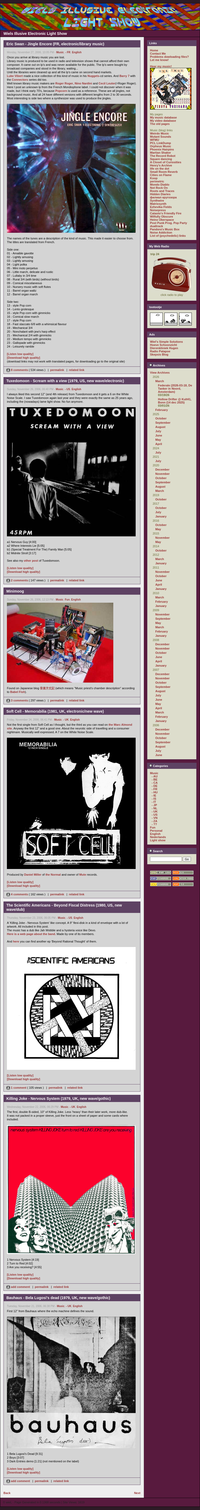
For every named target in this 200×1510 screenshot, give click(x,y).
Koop (153, 178)
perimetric (157, 181)
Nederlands (158, 837)
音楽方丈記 (47, 688)
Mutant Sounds (160, 136)
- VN (154, 817)
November (162, 473)
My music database (163, 117)
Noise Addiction (161, 232)
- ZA (154, 821)
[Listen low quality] (20, 354)
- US (67, 389)
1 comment (16, 1087)
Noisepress (158, 210)
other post (31, 560)
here (16, 941)
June (158, 435)
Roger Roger (64, 83)
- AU (154, 776)
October (160, 418)
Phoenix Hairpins (162, 149)
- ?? (154, 824)
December (162, 469)
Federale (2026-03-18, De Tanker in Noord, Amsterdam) (175, 388)
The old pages (160, 123)
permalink (57, 370)
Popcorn (61, 90)
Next (137, 1493)
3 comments (17, 700)
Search (156, 851)
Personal (156, 830)
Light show (157, 840)
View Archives (160, 372)
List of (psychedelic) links (168, 235)
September (162, 422)
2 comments (17, 580)
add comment (18, 1286)
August (160, 426)
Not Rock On (159, 187)
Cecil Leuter (107, 83)
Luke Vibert (15, 75)
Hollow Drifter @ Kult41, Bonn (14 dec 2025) (174, 401)
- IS (154, 798)
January (160, 516)
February (161, 409)
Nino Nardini (83, 83)
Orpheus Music (160, 146)
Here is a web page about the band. (31, 934)
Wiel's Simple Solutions (166, 341)
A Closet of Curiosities (165, 162)
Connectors (20, 79)
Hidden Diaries (160, 194)
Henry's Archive (161, 165)
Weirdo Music (159, 133)
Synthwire (157, 200)
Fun (67, 599)
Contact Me (158, 53)
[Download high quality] (23, 357)
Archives (157, 365)
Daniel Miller (32, 874)
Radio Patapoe (160, 351)
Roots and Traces (162, 191)
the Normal (53, 874)
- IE (154, 795)
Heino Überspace (162, 219)
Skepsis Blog (159, 354)
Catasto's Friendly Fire (165, 213)
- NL (154, 808)
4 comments (17, 894)
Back (6, 1493)
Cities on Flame (161, 175)
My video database (163, 120)
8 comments (17, 370)
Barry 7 (124, 75)
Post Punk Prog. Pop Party (168, 223)
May (158, 439)
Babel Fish (17, 691)
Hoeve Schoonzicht (163, 344)
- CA (155, 782)
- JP (154, 805)
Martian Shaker (160, 152)
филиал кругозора (163, 197)
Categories (158, 766)
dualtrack (156, 226)
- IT (154, 801)
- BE (154, 779)
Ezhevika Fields (161, 207)
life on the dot (159, 168)
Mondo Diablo (159, 184)
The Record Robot (162, 155)
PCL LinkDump (160, 143)
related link (76, 370)
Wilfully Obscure (161, 216)
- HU (155, 792)
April (158, 444)
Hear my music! (161, 66)
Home (154, 50)
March (159, 381)
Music (60, 52)
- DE (154, 785)
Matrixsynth (158, 203)
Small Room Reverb (164, 171)
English (76, 52)
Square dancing (161, 159)
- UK (66, 719)
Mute (82, 874)
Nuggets (93, 75)
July (158, 431)
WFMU (154, 139)
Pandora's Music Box (165, 229)
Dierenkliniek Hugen (164, 348)
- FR (67, 52)
